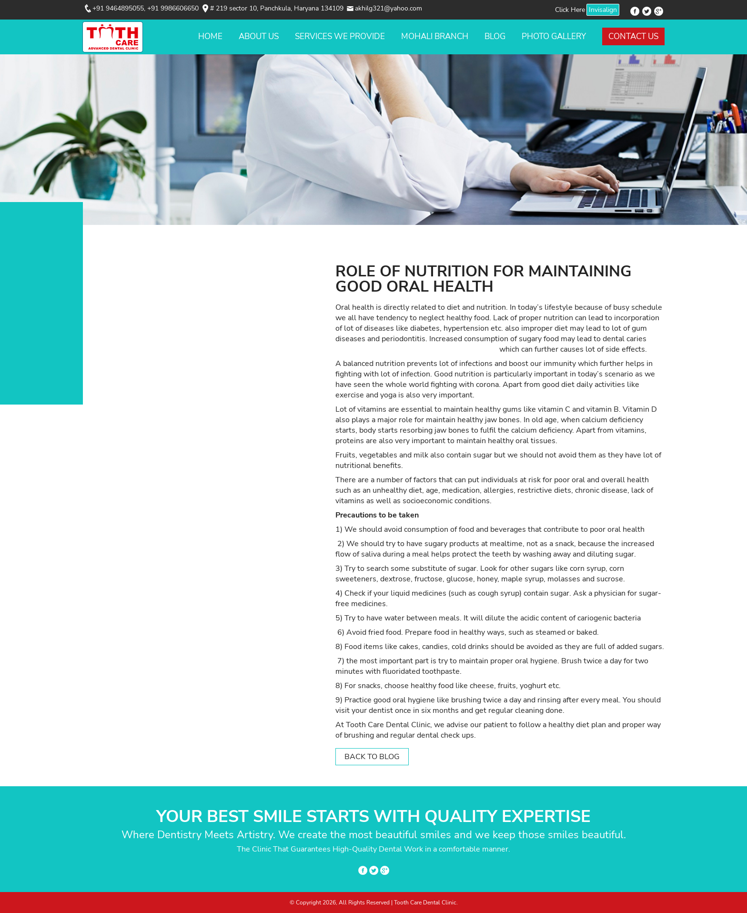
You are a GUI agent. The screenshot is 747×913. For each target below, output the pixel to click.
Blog (495, 36)
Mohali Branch (434, 36)
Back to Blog (372, 756)
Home (210, 36)
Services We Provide (340, 36)
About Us (259, 36)
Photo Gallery (554, 36)
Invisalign (603, 9)
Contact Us (633, 36)
